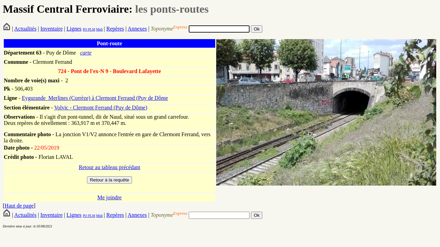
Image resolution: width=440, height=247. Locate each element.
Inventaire (51, 29)
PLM (91, 29)
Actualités (25, 29)
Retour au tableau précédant (109, 167)
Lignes (73, 29)
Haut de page (18, 206)
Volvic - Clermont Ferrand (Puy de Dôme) (100, 107)
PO (85, 29)
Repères (115, 29)
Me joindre (109, 197)
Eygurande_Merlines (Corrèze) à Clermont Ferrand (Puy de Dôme (95, 98)
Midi (99, 29)
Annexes (137, 29)
